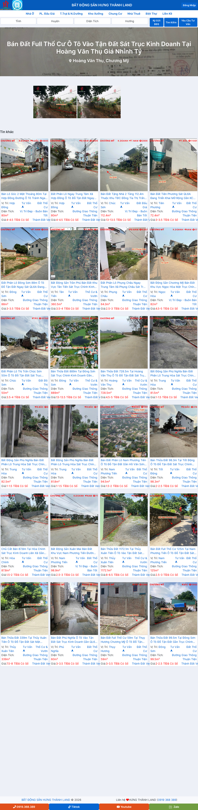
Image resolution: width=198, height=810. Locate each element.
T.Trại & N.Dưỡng (71, 13)
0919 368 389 (167, 799)
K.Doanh (24, 141)
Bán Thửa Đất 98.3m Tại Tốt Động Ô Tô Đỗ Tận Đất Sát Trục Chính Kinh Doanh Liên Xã (172, 462)
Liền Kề (167, 13)
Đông (134, 318)
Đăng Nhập (189, 5)
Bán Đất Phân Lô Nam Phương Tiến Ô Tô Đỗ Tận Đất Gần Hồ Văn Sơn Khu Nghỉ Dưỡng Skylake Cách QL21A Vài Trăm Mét (123, 462)
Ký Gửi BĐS (156, 22)
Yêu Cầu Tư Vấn (188, 22)
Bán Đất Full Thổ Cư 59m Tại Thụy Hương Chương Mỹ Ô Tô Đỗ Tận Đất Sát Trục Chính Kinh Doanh (123, 640)
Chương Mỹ (8, 141)
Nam (188, 230)
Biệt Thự (151, 13)
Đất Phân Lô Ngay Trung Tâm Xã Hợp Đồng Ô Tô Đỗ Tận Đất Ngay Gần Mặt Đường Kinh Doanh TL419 (73, 196)
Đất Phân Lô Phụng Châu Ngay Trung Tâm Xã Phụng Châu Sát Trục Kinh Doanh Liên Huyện (124, 285)
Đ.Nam (84, 141)
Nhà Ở (30, 13)
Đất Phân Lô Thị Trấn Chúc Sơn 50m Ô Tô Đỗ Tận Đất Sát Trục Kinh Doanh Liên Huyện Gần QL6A (23, 374)
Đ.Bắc (34, 141)
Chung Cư (115, 13)
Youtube (124, 806)
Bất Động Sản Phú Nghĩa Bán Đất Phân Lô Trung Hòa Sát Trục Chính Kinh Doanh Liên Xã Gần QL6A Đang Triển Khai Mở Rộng (172, 374)
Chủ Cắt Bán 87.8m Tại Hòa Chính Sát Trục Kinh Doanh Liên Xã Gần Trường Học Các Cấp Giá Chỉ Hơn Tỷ (23, 551)
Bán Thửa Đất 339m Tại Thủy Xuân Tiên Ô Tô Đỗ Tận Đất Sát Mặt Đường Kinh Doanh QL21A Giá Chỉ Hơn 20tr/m (23, 640)
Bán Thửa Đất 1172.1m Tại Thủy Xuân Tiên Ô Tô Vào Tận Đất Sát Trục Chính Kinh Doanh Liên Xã (121, 551)
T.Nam (134, 141)
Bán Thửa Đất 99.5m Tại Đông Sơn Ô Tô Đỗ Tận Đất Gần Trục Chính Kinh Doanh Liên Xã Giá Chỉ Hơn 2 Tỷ (172, 640)
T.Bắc (183, 141)
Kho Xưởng (95, 13)
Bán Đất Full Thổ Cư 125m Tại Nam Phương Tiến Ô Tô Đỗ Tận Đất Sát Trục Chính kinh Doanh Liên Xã (172, 551)
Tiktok (74, 806)
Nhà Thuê (133, 13)
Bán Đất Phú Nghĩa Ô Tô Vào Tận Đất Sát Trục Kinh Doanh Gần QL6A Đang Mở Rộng (74, 640)
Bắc (187, 496)
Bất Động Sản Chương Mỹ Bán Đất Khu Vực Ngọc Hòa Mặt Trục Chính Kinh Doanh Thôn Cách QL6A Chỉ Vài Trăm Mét (173, 285)
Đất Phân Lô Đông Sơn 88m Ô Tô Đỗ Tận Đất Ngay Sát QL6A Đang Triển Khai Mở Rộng (22, 285)
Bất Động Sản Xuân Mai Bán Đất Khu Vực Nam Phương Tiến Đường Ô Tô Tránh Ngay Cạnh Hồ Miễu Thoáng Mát (73, 551)
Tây (35, 318)
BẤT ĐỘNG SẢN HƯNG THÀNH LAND (46, 799)
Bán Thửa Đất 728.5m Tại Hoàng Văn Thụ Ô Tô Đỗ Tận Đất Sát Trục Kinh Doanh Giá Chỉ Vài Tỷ (123, 374)
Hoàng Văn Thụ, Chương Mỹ (101, 60)
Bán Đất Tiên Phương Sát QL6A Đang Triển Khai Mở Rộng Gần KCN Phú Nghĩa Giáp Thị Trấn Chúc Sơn (172, 196)
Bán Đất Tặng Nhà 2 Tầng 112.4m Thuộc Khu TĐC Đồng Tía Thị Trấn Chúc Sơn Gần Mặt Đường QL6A (123, 196)
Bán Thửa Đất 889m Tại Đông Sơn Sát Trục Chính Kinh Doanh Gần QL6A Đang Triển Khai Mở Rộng (73, 374)
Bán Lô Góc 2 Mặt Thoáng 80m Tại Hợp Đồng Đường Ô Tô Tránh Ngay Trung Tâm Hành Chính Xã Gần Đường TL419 (24, 196)
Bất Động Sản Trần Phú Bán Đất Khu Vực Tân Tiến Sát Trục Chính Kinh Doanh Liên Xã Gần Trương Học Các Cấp (74, 285)
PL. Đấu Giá (47, 13)
